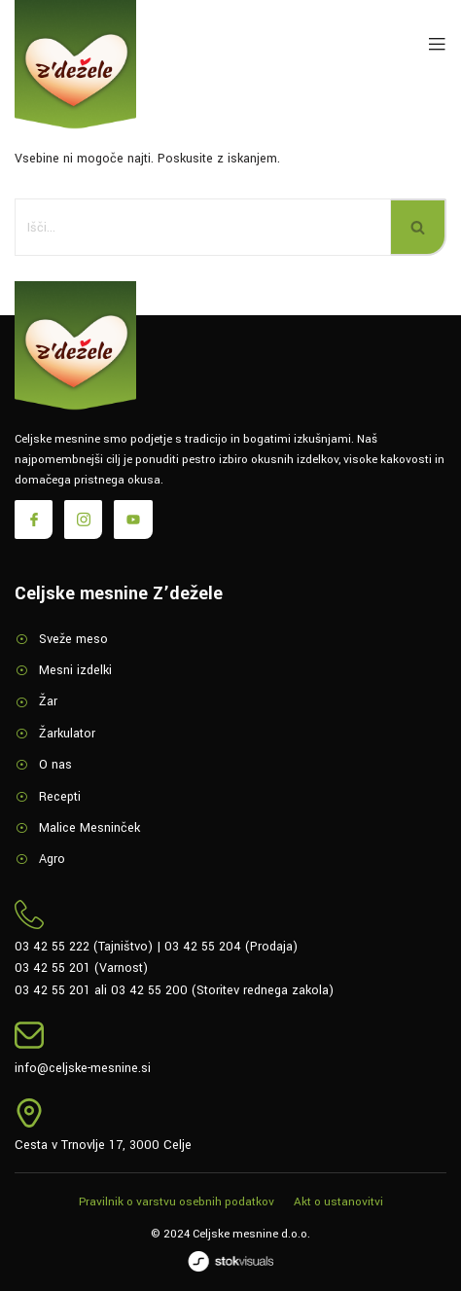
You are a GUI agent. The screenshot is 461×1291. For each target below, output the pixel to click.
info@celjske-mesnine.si (83, 1068)
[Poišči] (203, 227)
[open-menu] (432, 45)
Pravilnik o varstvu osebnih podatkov (176, 1202)
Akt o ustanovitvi (338, 1202)
